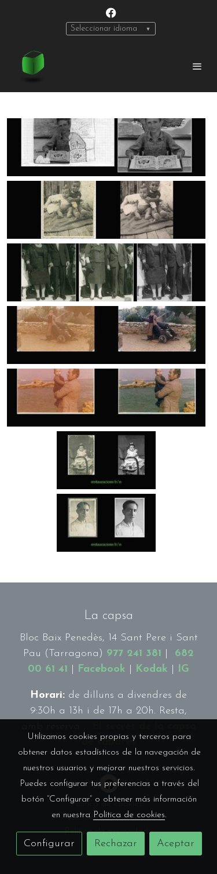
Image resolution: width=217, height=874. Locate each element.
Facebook (102, 669)
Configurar (49, 843)
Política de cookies (129, 815)
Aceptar (175, 843)
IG (183, 669)
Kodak (151, 669)
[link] (32, 66)
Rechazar (115, 843)
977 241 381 (133, 653)
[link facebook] (111, 12)
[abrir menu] (197, 66)
